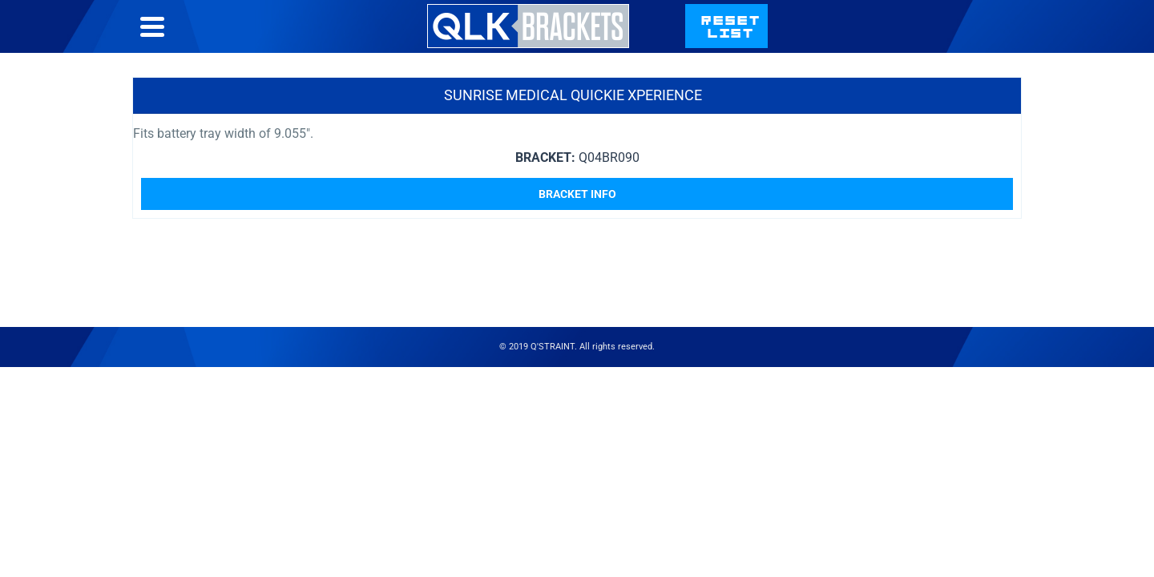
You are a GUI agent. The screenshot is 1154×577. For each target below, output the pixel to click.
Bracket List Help (718, 42)
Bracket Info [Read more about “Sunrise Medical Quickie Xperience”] (577, 226)
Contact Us (847, 42)
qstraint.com (968, 42)
